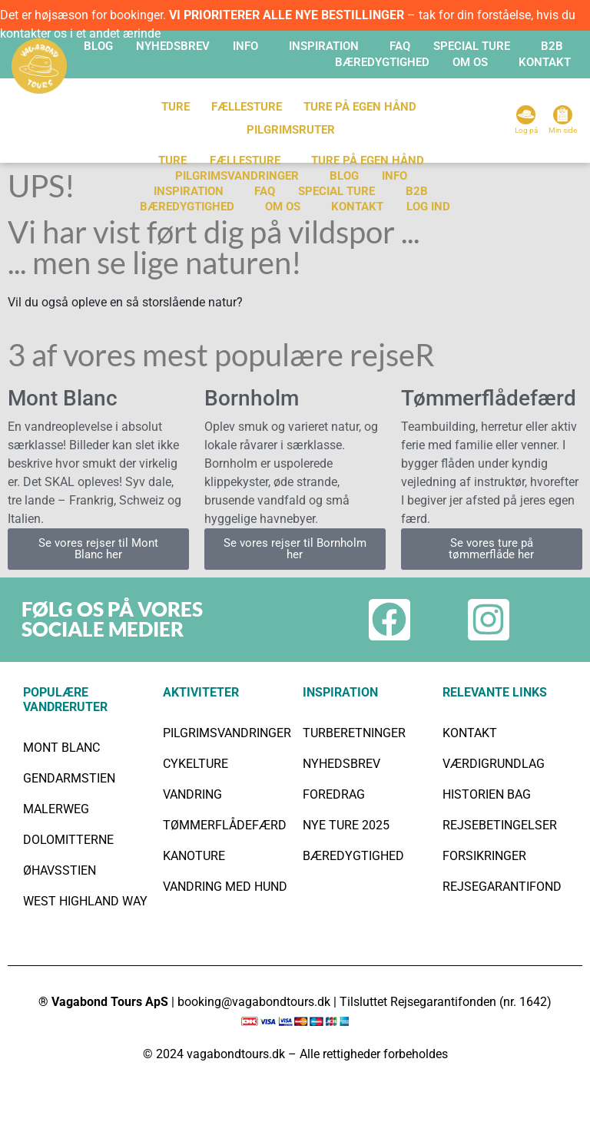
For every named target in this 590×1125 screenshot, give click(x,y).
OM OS (470, 62)
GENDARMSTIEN (69, 778)
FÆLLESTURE (246, 107)
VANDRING (192, 794)
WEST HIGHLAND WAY (85, 901)
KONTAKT (545, 62)
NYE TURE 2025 (346, 825)
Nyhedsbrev (173, 46)
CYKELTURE (195, 763)
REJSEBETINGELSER (499, 825)
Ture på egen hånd (367, 161)
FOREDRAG (334, 794)
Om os (282, 207)
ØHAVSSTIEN (59, 870)
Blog (98, 46)
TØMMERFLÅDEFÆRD (225, 825)
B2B (552, 46)
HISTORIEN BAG (486, 794)
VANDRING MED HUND (225, 886)
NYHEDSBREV (341, 763)
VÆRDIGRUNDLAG (493, 763)
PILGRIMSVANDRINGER (237, 176)
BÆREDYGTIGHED (382, 62)
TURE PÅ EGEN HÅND (359, 107)
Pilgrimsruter (291, 130)
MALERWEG (56, 809)
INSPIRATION (324, 46)
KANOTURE (194, 856)
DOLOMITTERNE (68, 839)
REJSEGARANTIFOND (502, 886)
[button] (249, 46)
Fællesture (245, 161)
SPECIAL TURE (471, 46)
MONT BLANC (61, 747)
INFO (245, 46)
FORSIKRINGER (484, 856)
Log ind (428, 207)
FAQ (399, 46)
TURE (175, 107)
